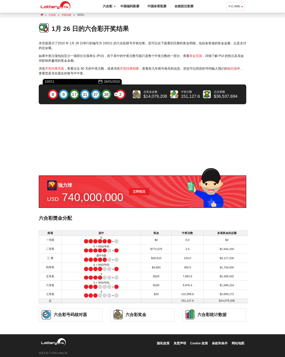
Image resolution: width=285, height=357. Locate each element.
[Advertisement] (142, 140)
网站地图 (238, 339)
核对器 (232, 68)
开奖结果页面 (54, 68)
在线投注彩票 (184, 6)
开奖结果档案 (129, 68)
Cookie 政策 (199, 339)
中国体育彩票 (156, 6)
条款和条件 (220, 339)
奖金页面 (195, 56)
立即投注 (139, 191)
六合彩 (107, 6)
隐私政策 (163, 339)
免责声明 (180, 339)
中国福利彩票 (129, 6)
